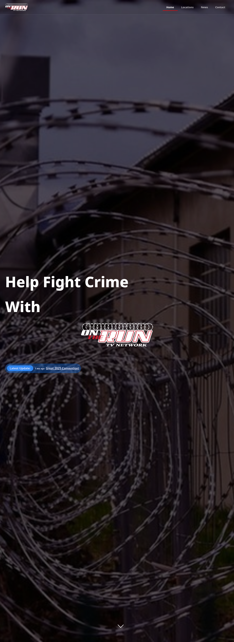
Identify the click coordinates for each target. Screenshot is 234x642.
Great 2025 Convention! (62, 368)
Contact (220, 7)
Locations (187, 7)
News (204, 7)
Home (170, 7)
